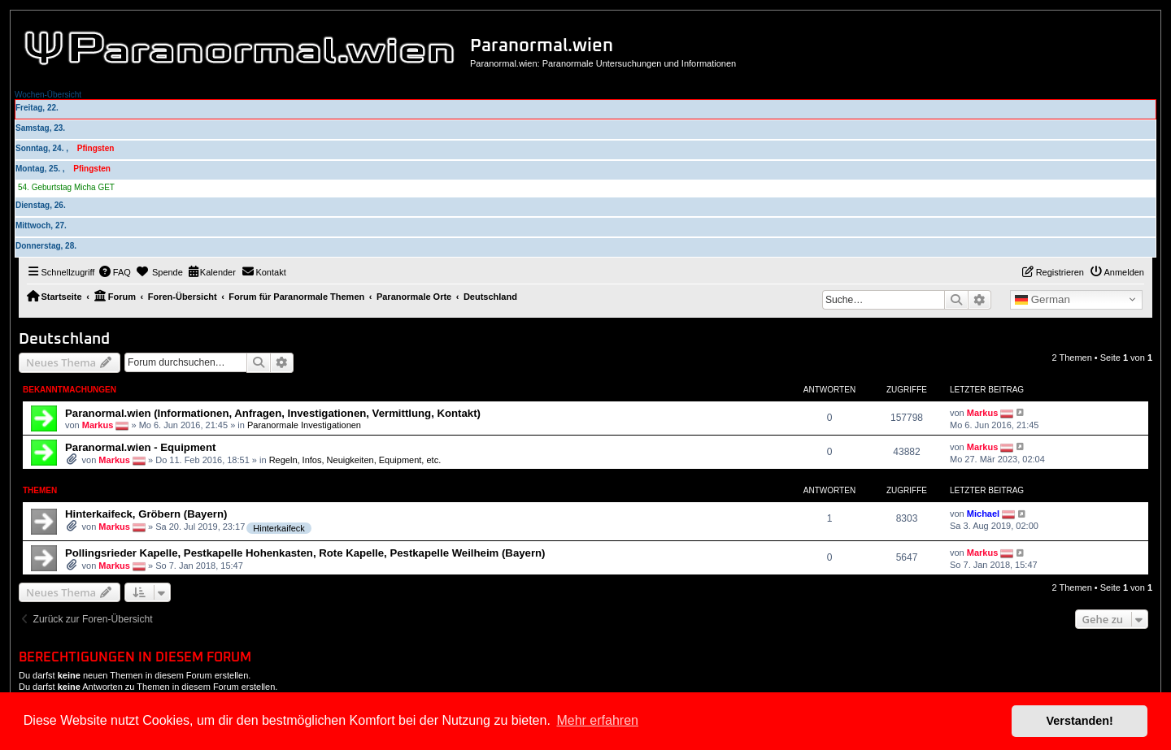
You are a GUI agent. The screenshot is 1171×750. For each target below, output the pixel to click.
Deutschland (64, 339)
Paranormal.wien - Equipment (140, 447)
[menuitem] (114, 272)
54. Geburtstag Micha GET (66, 187)
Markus (98, 424)
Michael (983, 513)
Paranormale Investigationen (304, 424)
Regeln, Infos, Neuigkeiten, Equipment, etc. (355, 460)
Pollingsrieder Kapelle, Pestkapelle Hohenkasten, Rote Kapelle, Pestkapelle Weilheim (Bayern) (305, 553)
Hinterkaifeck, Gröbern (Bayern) (146, 514)
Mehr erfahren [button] (597, 720)
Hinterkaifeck (279, 528)
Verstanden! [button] (1080, 720)
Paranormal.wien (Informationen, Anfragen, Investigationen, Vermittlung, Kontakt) (273, 413)
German (1042, 299)
